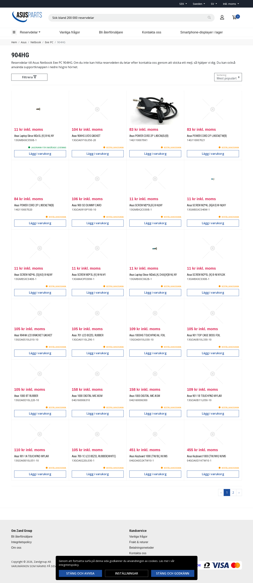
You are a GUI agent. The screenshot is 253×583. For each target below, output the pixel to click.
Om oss (16, 547)
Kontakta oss (151, 32)
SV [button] (213, 4)
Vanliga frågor (69, 32)
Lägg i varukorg (40, 154)
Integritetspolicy (21, 542)
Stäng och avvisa (80, 573)
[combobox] (131, 17)
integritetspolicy (69, 565)
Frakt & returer (138, 542)
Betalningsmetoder (141, 547)
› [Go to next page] (239, 492)
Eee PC (49, 42)
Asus (24, 42)
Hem (14, 42)
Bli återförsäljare (111, 32)
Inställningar (126, 573)
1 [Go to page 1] (227, 492)
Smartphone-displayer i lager (201, 32)
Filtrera (29, 77)
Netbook (35, 42)
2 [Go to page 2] (233, 492)
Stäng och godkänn (172, 573)
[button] (183, 4)
